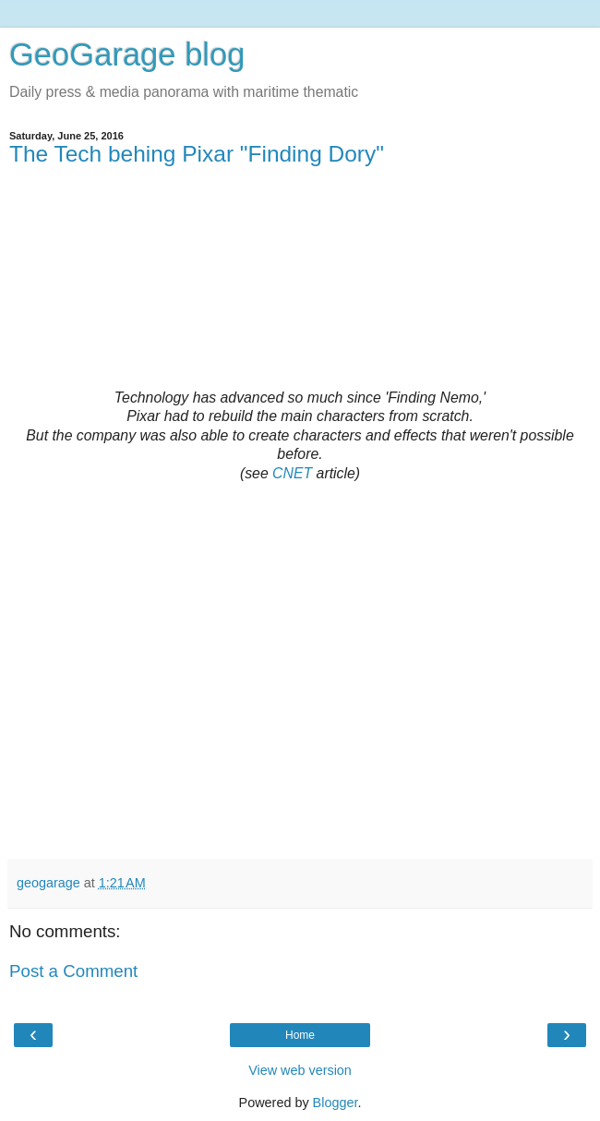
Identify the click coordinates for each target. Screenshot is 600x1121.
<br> (300, 286)
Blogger (335, 1102)
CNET (292, 473)
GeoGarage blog (127, 54)
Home (300, 1035)
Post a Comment (73, 971)
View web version (300, 1070)
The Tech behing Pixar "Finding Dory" (196, 153)
